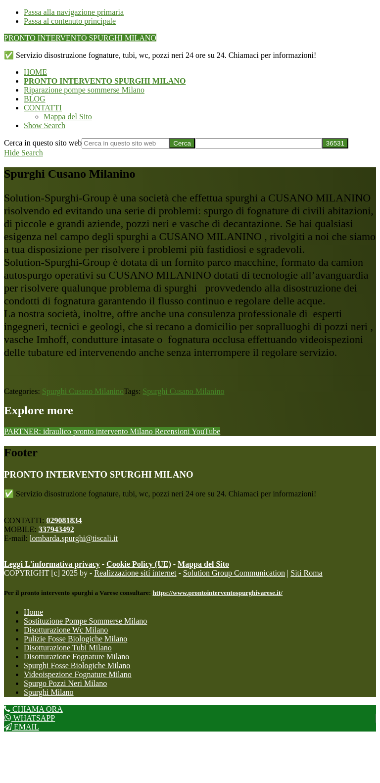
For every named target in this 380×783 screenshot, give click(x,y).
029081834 (64, 520)
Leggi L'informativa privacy (52, 564)
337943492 (56, 529)
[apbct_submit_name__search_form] (335, 143)
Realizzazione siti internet (135, 573)
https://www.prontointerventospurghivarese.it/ (217, 592)
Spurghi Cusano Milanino (83, 391)
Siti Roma (306, 573)
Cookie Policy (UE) (138, 564)
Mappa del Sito (203, 564)
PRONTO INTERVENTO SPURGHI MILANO (80, 38)
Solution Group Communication (234, 573)
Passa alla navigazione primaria (74, 12)
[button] (44, 125)
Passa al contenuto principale (70, 21)
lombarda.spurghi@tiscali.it (74, 538)
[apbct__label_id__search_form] (258, 143)
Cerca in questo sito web (43, 143)
